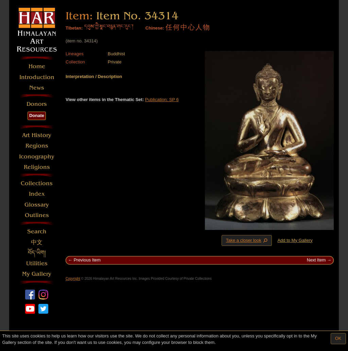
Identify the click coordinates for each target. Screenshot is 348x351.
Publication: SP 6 (162, 99)
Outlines (37, 215)
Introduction (36, 77)
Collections (37, 183)
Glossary (36, 204)
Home (37, 66)
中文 (36, 242)
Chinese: (154, 28)
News (36, 87)
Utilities (37, 263)
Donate (36, 115)
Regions (36, 145)
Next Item (316, 259)
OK (338, 338)
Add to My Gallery (294, 240)
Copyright (73, 278)
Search (37, 231)
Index (37, 194)
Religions (37, 167)
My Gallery (36, 274)
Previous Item (87, 259)
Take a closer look (247, 240)
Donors (37, 104)
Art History (36, 135)
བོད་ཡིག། (37, 253)
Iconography (36, 156)
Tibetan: (74, 28)
